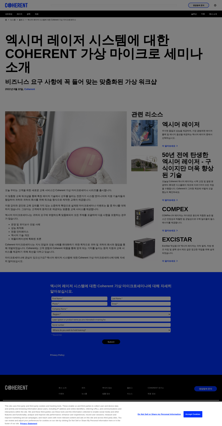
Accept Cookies (192, 416)
